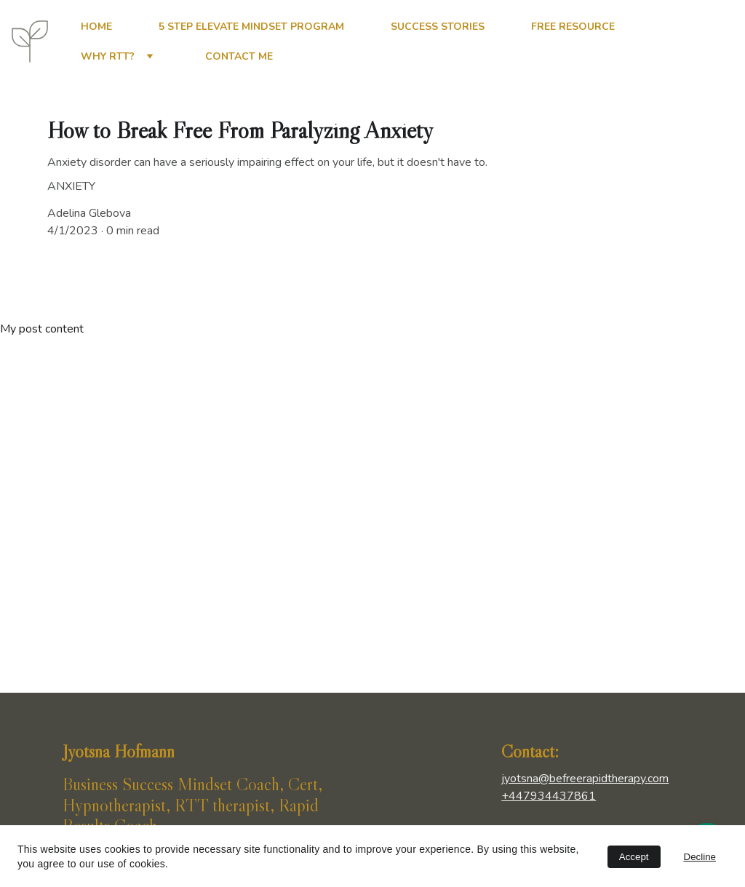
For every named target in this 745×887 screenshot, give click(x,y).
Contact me (239, 56)
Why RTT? (108, 56)
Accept (634, 856)
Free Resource (573, 26)
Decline (700, 856)
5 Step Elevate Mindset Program (251, 26)
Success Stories (438, 26)
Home (96, 26)
